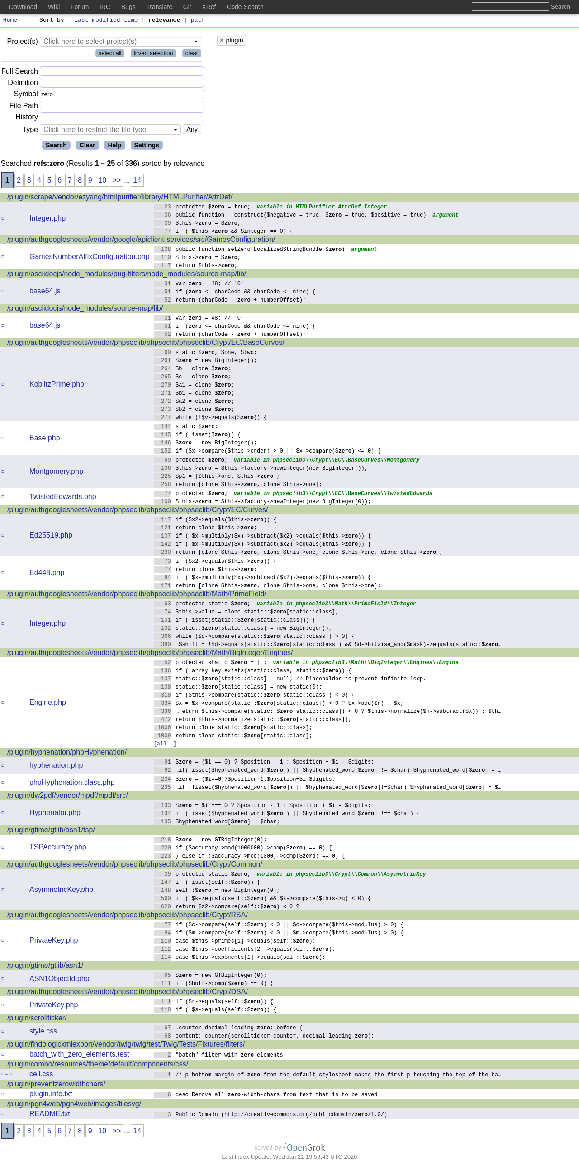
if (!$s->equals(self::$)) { (215, 1010)
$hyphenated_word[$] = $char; (217, 822)
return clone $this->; (205, 529)
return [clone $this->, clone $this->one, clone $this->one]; (267, 586)
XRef (209, 6)
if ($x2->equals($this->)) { (215, 520)
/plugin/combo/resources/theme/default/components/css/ (97, 1065)
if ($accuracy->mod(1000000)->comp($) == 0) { (243, 849)
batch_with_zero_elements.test (79, 1055)
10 (102, 181)
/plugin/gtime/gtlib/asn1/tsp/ (51, 831)
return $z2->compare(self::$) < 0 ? (227, 907)
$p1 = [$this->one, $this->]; (217, 477)
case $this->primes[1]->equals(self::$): (235, 942)
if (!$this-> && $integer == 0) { (223, 232)
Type (30, 131)
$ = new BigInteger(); (205, 361)
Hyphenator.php (55, 814)
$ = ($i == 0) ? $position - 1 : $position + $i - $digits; (264, 763)
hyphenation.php (56, 766)
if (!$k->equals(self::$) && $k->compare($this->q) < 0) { (262, 899)
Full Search (19, 72)
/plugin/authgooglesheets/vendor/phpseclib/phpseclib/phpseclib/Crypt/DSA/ (127, 993)
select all (110, 54)
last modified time (106, 21)
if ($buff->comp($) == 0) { (214, 984)
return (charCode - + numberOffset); (230, 301)
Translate (159, 6)
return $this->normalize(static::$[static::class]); (253, 720)
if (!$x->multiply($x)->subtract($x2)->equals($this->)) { (262, 537)
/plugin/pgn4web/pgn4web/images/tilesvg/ (74, 1105)
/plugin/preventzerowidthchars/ (56, 1085)
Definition (23, 84)
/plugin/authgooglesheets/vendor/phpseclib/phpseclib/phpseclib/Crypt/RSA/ (127, 916)
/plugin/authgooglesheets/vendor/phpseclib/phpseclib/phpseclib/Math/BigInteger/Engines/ (150, 654)
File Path (23, 107)
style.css (43, 1032)
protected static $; (202, 604)
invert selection (153, 54)
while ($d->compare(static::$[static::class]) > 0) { (254, 637)
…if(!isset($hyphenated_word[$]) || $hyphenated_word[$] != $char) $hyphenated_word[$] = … (328, 771)
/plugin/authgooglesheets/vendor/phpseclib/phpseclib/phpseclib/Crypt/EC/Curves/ (137, 511)
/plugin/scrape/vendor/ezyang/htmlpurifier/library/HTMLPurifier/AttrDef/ (120, 198)
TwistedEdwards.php (62, 498)
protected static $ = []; (210, 663)
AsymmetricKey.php (61, 891)
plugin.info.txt (50, 1095)
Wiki (54, 6)
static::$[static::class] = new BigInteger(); (243, 629)
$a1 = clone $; (194, 386)
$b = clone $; (192, 369)
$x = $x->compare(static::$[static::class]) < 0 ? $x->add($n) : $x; (279, 704)
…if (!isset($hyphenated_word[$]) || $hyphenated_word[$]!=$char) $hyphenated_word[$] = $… (328, 788)
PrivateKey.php (53, 941)
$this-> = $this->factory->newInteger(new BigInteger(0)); (262, 502)
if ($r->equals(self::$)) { (214, 1002)
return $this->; (196, 266)
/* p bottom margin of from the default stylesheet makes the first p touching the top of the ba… (328, 1076)
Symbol (26, 95)
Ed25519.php (50, 536)
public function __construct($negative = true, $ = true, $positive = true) (290, 216)
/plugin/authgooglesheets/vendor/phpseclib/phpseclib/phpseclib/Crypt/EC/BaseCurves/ (146, 344)
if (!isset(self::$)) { (207, 883)
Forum (80, 6)
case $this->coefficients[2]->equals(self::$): (245, 950)
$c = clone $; (192, 378)
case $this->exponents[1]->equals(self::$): (240, 958)
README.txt (49, 1115)
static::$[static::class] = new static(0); (238, 688)
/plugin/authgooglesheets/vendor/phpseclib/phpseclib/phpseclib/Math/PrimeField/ (136, 595)
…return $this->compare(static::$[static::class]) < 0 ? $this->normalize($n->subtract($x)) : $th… (328, 712)
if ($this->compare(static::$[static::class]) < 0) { (254, 696)
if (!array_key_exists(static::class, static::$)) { (253, 671)
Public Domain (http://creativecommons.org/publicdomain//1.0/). (272, 1115)
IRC (105, 6)
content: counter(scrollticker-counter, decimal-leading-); (264, 1037)
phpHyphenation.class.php (72, 784)
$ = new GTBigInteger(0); (210, 840)
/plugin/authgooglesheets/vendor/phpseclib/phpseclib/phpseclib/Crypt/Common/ (134, 865)
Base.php (44, 439)
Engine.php (47, 703)
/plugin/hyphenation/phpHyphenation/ (67, 753)
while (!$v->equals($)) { (210, 418)
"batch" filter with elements (219, 1056)
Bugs (128, 6)
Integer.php (47, 219)
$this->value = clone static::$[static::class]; (246, 613)
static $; (186, 427)
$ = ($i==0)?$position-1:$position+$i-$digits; (245, 780)
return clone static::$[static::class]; (233, 728)
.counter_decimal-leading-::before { (228, 1029)
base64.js (45, 292)
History (26, 118)
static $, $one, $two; (205, 353)
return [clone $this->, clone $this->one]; (238, 485)
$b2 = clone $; (194, 410)
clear (191, 54)
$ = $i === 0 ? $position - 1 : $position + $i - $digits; (262, 806)
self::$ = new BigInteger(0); (217, 891)
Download (23, 6)
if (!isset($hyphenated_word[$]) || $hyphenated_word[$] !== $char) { (287, 814)
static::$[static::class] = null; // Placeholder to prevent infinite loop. (290, 680)
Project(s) (22, 43)
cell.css (41, 1075)
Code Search (245, 6)
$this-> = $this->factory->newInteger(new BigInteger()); (261, 469)
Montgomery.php (56, 472)
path (198, 21)
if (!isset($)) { (197, 435)
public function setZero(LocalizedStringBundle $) (249, 250)
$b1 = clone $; (194, 394)
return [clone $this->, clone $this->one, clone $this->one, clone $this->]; (298, 553)
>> (117, 181)
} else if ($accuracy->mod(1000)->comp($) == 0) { (249, 857)
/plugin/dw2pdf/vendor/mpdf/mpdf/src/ (67, 797)
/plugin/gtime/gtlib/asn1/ (45, 967)
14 (137, 181)
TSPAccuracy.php (57, 848)
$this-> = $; (197, 224)
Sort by (52, 21)
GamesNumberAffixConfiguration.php (89, 258)
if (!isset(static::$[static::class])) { (235, 621)
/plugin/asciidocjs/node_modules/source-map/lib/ (85, 309)
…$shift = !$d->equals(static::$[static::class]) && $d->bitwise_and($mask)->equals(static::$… (328, 645)
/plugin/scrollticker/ (37, 1019)
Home (10, 21)
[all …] (165, 745)
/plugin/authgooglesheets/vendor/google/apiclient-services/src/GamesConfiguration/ (141, 241)
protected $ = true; (202, 208)
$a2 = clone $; (194, 402)
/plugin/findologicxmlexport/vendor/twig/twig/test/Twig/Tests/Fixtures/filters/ (126, 1045)
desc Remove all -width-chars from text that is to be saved (266, 1095)
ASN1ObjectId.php (59, 980)
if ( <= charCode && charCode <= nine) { (235, 293)
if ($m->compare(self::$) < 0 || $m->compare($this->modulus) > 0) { (279, 934)
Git (187, 6)
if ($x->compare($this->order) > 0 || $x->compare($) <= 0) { (267, 452)
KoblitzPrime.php (56, 385)
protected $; (191, 461)
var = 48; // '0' (199, 284)
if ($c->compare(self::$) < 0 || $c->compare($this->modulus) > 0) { (279, 925)
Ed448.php (46, 574)
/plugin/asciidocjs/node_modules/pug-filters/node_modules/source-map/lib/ (126, 275)
